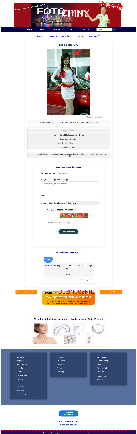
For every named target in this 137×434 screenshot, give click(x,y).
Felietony (60, 370)
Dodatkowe (56, 29)
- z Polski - (101, 370)
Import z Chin (85, 29)
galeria (39, 36)
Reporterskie (22, 364)
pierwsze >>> (94, 36)
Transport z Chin (110, 293)
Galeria (29, 29)
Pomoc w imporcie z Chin (26, 293)
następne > (82, 36)
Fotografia (61, 361)
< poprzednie (64, 36)
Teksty (41, 29)
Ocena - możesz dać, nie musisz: (70, 204)
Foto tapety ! (102, 367)
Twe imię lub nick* (66, 173)
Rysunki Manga (102, 361)
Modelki (20, 367)
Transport (20, 386)
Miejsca (20, 376)
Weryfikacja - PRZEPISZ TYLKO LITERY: (67, 218)
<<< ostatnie (52, 36)
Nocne (19, 380)
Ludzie (19, 370)
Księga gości (101, 374)
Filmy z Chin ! (102, 364)
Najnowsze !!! (22, 361)
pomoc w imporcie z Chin (68, 416)
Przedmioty (21, 389)
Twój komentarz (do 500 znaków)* (71, 188)
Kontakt (70, 29)
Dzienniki (60, 364)
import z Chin (93, 122)
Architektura (22, 373)
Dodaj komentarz (68, 233)
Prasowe (60, 367)
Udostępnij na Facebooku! (68, 408)
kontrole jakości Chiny (68, 420)
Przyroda (20, 383)
